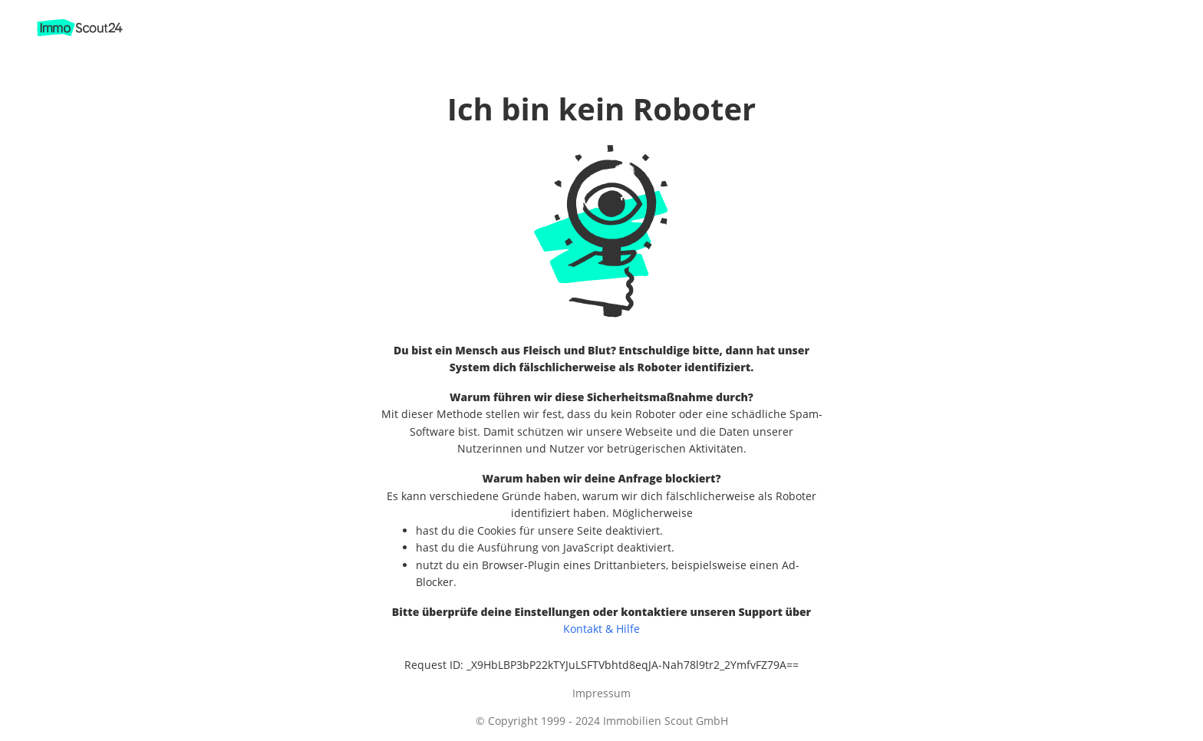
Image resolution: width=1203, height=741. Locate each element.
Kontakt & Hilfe (601, 628)
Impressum (601, 693)
